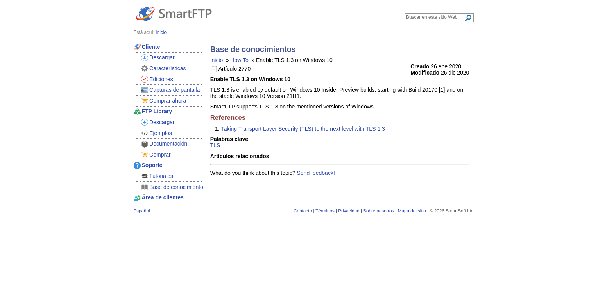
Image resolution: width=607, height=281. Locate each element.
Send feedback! (316, 173)
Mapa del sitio (412, 210)
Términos (325, 210)
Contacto (303, 210)
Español (142, 210)
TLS (215, 145)
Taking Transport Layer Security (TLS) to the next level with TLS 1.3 (303, 129)
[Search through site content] (435, 17)
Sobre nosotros (378, 210)
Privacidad (348, 210)
